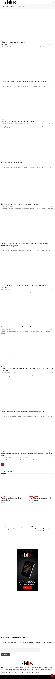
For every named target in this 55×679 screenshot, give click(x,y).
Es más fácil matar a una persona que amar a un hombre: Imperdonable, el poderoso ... (27, 369)
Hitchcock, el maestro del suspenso (13, 42)
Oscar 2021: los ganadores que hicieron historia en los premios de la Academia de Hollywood (24, 245)
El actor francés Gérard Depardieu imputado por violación (21, 327)
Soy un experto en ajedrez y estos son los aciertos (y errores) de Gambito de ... (26, 454)
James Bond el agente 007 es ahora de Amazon (17, 121)
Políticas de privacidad (49, 677)
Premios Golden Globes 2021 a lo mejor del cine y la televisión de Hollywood (23, 286)
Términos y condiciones (37, 677)
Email (3, 647)
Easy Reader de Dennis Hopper (12, 162)
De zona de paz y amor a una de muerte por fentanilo (19, 204)
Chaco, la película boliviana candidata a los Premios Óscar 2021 (23, 412)
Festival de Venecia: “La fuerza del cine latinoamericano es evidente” (24, 81)
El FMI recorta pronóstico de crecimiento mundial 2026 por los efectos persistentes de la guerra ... (41, 529)
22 (19, 464)
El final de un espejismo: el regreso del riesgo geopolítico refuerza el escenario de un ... (13, 529)
